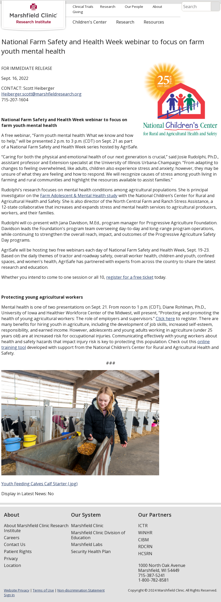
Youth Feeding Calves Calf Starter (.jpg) (39, 484)
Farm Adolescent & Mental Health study (78, 195)
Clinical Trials (83, 6)
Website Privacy (16, 590)
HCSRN (145, 553)
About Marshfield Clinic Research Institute (36, 528)
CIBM (143, 540)
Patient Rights (18, 551)
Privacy (11, 558)
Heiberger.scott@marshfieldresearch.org (41, 94)
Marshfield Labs (87, 544)
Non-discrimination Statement (81, 590)
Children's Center (90, 22)
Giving (78, 11)
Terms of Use (43, 590)
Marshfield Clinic (87, 525)
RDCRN (145, 546)
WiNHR (145, 533)
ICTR (143, 525)
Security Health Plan (91, 551)
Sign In (9, 595)
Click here (165, 318)
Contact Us (14, 544)
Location (12, 565)
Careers (11, 537)
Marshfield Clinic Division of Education (98, 535)
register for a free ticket (129, 277)
